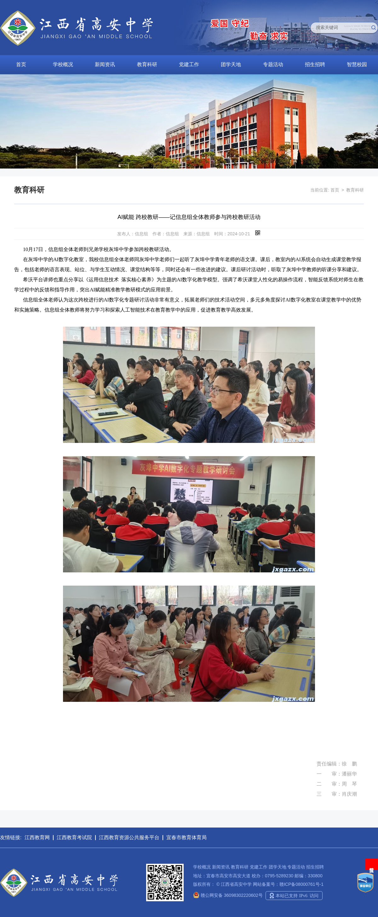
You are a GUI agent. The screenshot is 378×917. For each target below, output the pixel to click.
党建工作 (189, 64)
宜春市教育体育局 (186, 837)
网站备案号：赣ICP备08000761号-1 (288, 884)
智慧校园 (357, 64)
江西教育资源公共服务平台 (129, 837)
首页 (21, 64)
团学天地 (231, 64)
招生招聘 (315, 64)
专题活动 (273, 64)
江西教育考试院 (74, 837)
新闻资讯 (105, 64)
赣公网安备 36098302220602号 (228, 895)
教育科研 (147, 64)
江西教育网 (37, 837)
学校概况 (63, 64)
